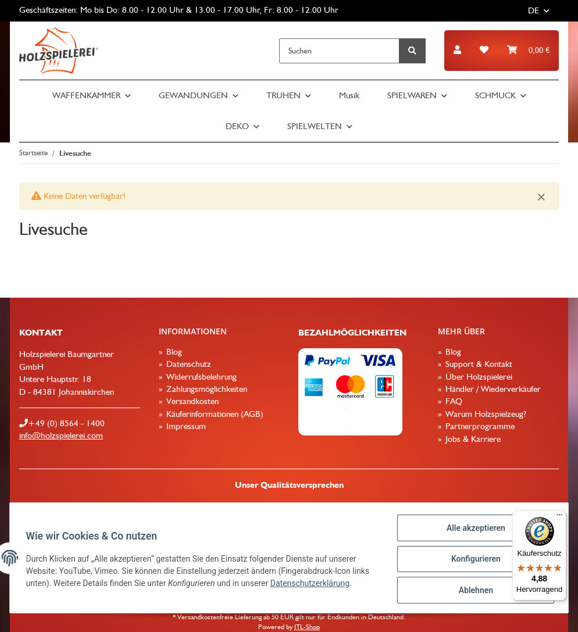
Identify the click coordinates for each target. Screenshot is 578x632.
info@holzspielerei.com (61, 435)
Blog (173, 352)
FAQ (452, 401)
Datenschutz (187, 364)
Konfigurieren (473, 560)
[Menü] (559, 517)
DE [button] (533, 10)
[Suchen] (339, 50)
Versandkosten (191, 401)
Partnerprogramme (479, 426)
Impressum (185, 426)
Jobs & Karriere (472, 439)
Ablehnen (473, 590)
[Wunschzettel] (484, 50)
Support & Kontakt (477, 364)
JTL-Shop (307, 627)
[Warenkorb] (528, 50)
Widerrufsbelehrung (200, 377)
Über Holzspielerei (477, 377)
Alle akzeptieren (473, 530)
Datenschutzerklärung (312, 585)
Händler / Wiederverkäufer (492, 389)
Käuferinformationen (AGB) (213, 414)
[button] (457, 50)
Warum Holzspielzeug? (484, 414)
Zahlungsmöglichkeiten (205, 389)
